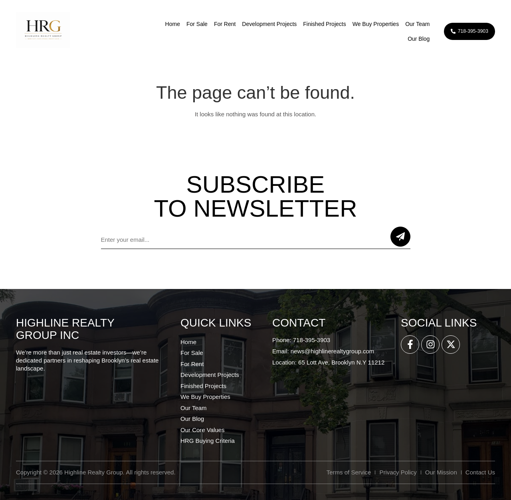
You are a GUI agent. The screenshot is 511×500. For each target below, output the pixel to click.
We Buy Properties (368, 24)
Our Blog (412, 39)
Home (165, 24)
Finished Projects (317, 24)
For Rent (218, 24)
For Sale (190, 24)
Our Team (410, 24)
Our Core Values (202, 429)
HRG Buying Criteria (207, 440)
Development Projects (262, 24)
